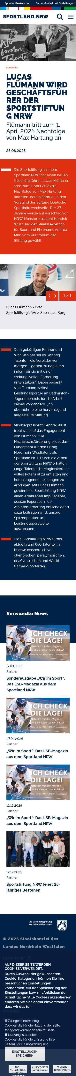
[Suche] (60, 17)
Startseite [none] (11, 67)
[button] (38, 279)
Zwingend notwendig (23, 1021)
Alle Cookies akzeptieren (40, 1069)
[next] (55, 297)
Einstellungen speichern (25, 1053)
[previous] (49, 297)
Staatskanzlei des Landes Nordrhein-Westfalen (34, 943)
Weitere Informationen (62, 1069)
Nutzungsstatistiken (22, 1035)
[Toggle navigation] (70, 17)
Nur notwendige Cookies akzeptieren (18, 1069)
